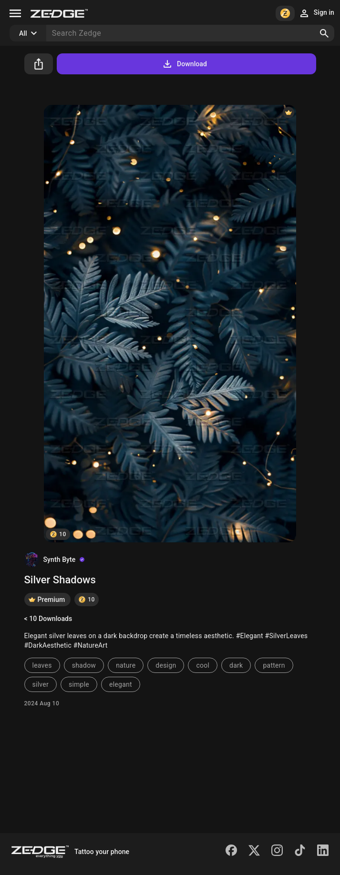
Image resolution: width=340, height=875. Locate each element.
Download (184, 64)
